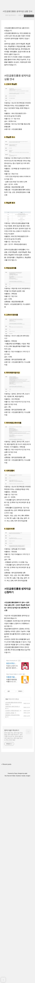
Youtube (23, 775)
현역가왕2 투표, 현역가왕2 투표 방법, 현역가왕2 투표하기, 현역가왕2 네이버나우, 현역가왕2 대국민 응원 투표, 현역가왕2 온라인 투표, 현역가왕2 (13, 736)
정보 (7, 699)
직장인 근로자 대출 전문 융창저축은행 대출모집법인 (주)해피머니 (12, 667)
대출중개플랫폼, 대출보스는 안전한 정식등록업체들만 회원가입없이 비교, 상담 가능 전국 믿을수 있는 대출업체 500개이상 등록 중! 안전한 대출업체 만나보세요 (11, 681)
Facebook (18, 775)
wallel (25, 773)
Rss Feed (7, 775)
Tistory (15, 773)
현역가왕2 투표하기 (11, 730)
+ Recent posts (6, 764)
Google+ (28, 775)
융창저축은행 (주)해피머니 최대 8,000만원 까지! (11, 663)
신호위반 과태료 (9, 713)
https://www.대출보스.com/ (14, 674)
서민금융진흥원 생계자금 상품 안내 (17, 11)
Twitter (13, 775)
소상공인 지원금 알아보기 (12, 710)
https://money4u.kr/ (11, 660)
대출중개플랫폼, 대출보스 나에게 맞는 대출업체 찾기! (11, 677)
